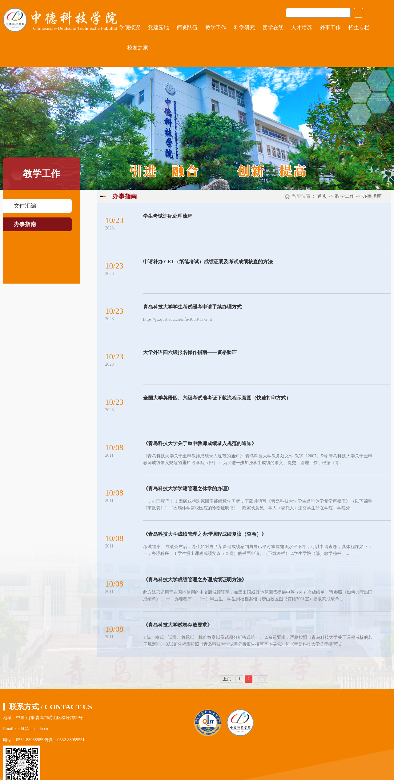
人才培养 (301, 27)
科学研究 (244, 27)
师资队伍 (187, 27)
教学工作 (215, 27)
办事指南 (25, 224)
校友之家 (137, 48)
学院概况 (129, 27)
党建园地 (158, 27)
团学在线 (273, 27)
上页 (227, 686)
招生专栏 (358, 27)
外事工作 (330, 27)
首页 (322, 196)
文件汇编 (25, 206)
